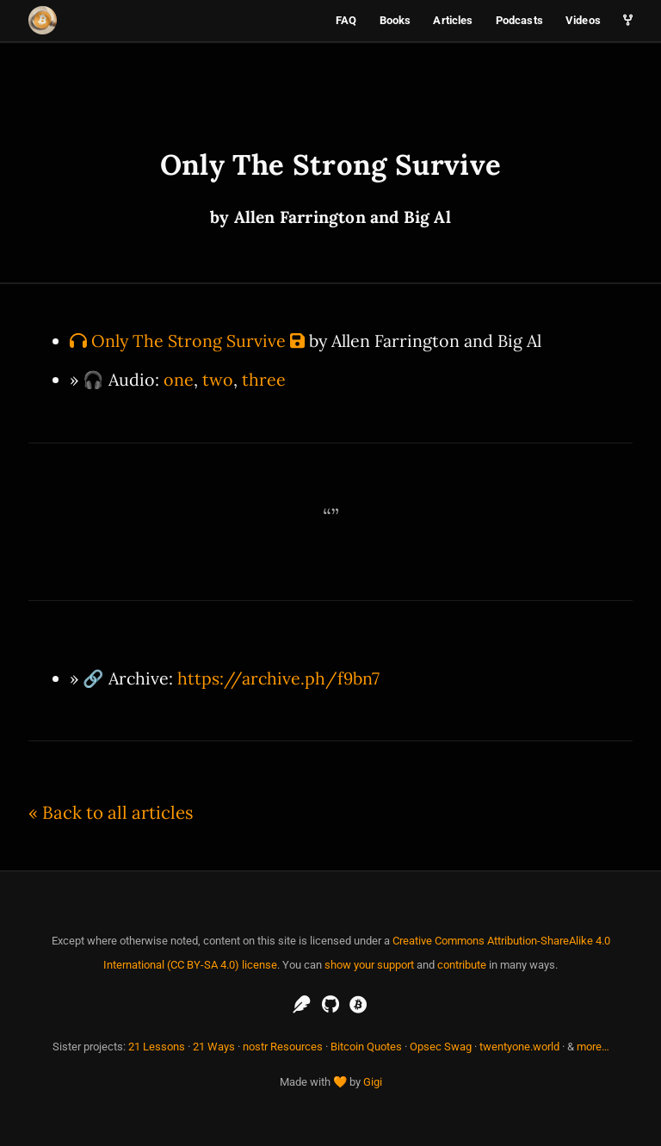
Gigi (372, 1081)
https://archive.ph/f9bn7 (278, 678)
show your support (369, 964)
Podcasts (519, 20)
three (264, 379)
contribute (461, 964)
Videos (583, 20)
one (179, 379)
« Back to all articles (110, 812)
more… (593, 1046)
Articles (453, 20)
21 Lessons (156, 1046)
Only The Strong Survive (188, 340)
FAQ (346, 20)
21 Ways (214, 1046)
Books (395, 20)
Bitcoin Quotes (366, 1046)
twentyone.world (519, 1046)
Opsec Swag (441, 1046)
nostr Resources (283, 1046)
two (217, 379)
